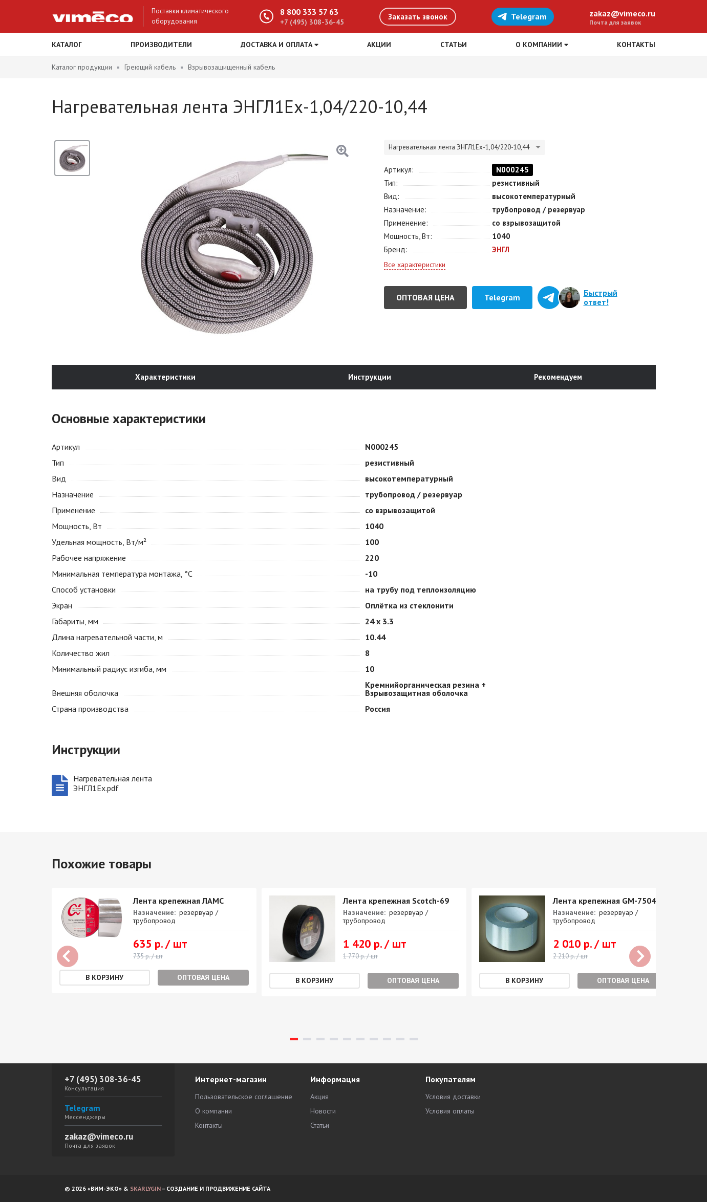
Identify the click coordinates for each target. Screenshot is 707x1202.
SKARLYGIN (145, 1188)
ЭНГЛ (500, 249)
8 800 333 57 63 (309, 12)
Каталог (67, 44)
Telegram (522, 16)
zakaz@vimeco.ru (622, 13)
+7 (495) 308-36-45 (312, 22)
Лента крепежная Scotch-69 (396, 900)
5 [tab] (347, 1039)
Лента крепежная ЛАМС (178, 900)
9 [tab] (400, 1039)
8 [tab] (387, 1039)
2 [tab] (307, 1039)
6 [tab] (360, 1039)
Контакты (636, 44)
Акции (379, 44)
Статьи (453, 44)
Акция (319, 1096)
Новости (323, 1111)
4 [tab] (334, 1039)
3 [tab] (320, 1039)
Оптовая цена (425, 297)
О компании (213, 1111)
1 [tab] (294, 1039)
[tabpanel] (154, 940)
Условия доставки (453, 1096)
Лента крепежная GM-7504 (604, 900)
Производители (161, 44)
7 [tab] (374, 1039)
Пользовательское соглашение (243, 1096)
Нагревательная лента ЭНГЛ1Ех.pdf (112, 783)
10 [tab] (414, 1039)
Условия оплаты (450, 1111)
